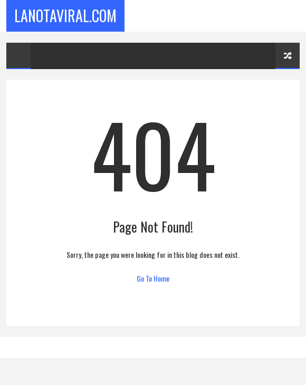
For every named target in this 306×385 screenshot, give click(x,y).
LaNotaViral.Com (65, 15)
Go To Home (153, 278)
